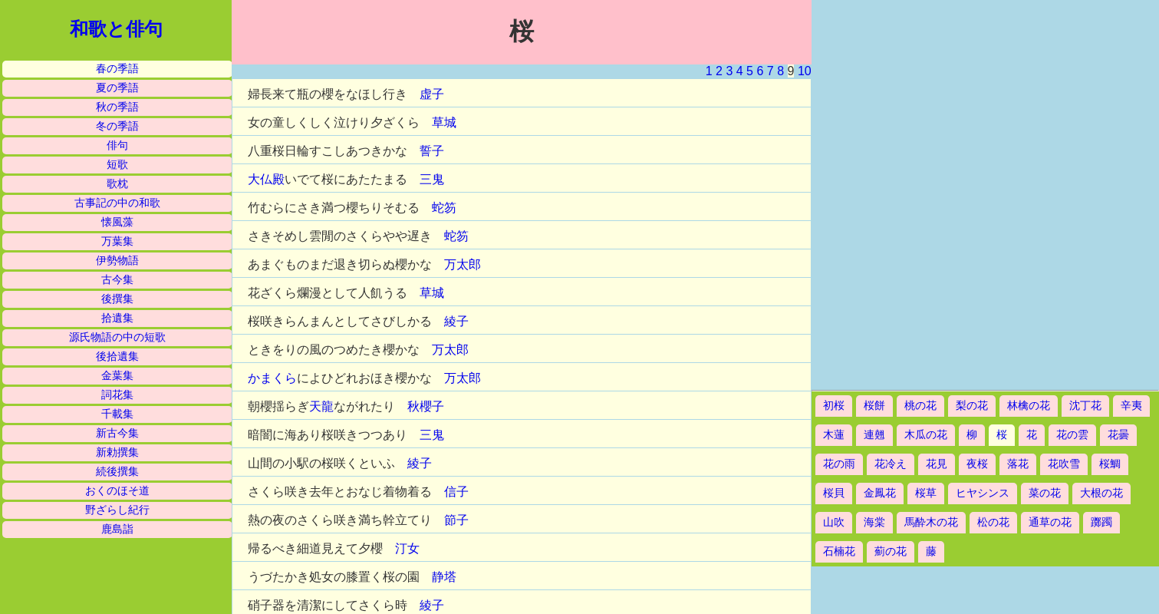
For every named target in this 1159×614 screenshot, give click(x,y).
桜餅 (874, 405)
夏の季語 (117, 88)
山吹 (834, 522)
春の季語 (117, 68)
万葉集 (117, 241)
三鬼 (432, 179)
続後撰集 (117, 471)
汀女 (407, 548)
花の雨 (839, 464)
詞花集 (117, 395)
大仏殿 (266, 179)
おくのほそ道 (117, 491)
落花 (1018, 464)
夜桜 (977, 464)
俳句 (117, 145)
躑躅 (1101, 522)
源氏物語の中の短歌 (117, 337)
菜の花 (1045, 493)
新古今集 (117, 433)
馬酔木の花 (931, 522)
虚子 (432, 94)
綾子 (456, 321)
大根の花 (1101, 493)
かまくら (272, 378)
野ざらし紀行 (117, 510)
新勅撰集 (117, 452)
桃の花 (920, 405)
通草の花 (1050, 522)
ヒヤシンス (982, 493)
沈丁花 (1085, 405)
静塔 (444, 576)
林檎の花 (1028, 405)
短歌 (117, 164)
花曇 (1118, 435)
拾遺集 (117, 318)
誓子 (432, 150)
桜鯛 (1110, 464)
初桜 (834, 405)
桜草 (926, 493)
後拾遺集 (117, 356)
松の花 (993, 522)
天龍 (321, 406)
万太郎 (462, 264)
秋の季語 (117, 107)
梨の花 (972, 405)
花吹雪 (1064, 464)
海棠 (874, 522)
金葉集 (117, 375)
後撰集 (117, 299)
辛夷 (1131, 405)
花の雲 (1072, 435)
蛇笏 (444, 207)
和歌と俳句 (116, 29)
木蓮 (834, 435)
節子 (456, 520)
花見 (936, 464)
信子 (456, 491)
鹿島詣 (117, 529)
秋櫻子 (425, 406)
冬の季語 (117, 126)
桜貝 (834, 493)
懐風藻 (117, 222)
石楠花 (839, 551)
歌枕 (117, 184)
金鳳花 (880, 493)
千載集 (117, 414)
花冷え (890, 464)
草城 (444, 122)
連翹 (874, 435)
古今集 (117, 280)
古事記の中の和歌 (117, 203)
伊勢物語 (117, 260)
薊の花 (890, 551)
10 (805, 71)
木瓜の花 (925, 435)
